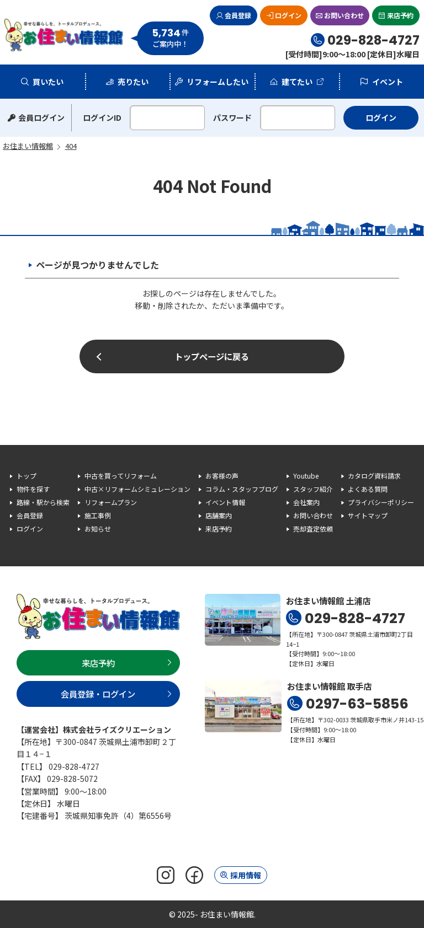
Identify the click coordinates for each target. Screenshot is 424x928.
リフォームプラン (110, 502)
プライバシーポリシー (381, 502)
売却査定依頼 (313, 528)
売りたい (133, 81)
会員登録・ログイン (98, 694)
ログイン (288, 15)
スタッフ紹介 (313, 488)
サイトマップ (368, 515)
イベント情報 (225, 502)
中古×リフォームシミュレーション (137, 488)
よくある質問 (368, 488)
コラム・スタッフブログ (241, 488)
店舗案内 (218, 515)
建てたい (297, 81)
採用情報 (245, 875)
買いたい (48, 81)
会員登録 (238, 15)
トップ (26, 475)
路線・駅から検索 (43, 502)
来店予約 (400, 15)
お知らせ (97, 528)
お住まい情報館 (64, 35)
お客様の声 (222, 475)
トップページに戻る (211, 356)
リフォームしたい (217, 81)
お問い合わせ (344, 15)
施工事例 (97, 515)
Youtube (306, 475)
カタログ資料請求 (374, 475)
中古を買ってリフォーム (120, 475)
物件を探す (33, 488)
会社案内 (306, 502)
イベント (387, 81)
